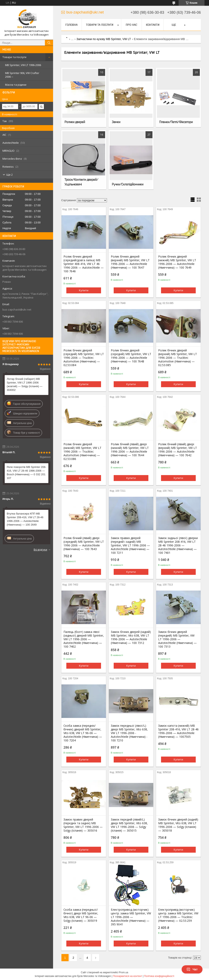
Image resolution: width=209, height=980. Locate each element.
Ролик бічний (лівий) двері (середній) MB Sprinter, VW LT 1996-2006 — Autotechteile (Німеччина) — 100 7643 (83, 543)
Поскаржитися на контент (127, 976)
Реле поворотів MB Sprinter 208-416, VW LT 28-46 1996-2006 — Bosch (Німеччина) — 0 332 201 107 (26, 472)
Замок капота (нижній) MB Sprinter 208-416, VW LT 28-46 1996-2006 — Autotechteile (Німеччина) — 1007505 (178, 731)
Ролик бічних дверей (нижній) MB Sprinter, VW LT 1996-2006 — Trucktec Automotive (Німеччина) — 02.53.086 (82, 451)
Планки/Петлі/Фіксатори (176, 122)
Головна (71, 24)
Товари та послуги (14, 57)
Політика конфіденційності (159, 976)
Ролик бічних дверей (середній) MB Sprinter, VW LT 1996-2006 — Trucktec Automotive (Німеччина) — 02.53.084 (83, 358)
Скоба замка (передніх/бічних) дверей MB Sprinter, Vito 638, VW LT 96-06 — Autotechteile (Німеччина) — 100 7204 (82, 733)
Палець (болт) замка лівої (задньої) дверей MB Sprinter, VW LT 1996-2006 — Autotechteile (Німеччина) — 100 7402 (83, 639)
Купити (83, 290)
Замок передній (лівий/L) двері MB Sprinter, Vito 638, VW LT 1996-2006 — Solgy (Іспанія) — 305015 (129, 825)
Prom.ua (123, 972)
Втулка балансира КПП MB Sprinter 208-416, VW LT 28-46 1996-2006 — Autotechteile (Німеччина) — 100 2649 (25, 519)
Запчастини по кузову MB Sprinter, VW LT (104, 39)
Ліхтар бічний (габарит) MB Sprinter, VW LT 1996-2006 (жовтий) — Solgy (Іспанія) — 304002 (24, 384)
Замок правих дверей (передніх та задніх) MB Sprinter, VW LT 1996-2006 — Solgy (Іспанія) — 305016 (83, 825)
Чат (192, 969)
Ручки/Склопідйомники (127, 184)
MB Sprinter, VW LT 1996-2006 (23, 65)
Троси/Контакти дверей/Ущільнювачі (81, 182)
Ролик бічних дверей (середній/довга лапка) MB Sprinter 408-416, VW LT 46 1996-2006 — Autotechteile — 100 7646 (83, 264)
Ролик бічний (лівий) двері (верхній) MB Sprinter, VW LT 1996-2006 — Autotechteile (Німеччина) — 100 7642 (177, 449)
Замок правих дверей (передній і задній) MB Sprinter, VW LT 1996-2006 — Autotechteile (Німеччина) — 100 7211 (130, 545)
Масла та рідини (15, 84)
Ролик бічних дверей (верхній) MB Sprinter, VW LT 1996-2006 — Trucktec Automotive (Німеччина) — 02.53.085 (177, 358)
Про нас (131, 24)
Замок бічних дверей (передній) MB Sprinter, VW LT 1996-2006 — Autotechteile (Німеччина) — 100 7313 (177, 639)
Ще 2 (9, 174)
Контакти (152, 24)
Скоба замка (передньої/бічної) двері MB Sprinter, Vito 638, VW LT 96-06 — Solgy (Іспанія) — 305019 (80, 915)
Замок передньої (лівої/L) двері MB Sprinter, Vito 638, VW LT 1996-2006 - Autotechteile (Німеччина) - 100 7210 (129, 733)
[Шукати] (49, 43)
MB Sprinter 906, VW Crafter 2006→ (22, 74)
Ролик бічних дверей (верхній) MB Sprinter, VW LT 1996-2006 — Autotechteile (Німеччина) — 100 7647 (130, 262)
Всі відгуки (40, 549)
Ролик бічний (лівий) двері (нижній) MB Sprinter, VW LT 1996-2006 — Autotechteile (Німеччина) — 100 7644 (130, 449)
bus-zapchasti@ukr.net (16, 309)
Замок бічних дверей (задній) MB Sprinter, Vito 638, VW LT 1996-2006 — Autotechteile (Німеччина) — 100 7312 (131, 637)
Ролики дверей (74, 122)
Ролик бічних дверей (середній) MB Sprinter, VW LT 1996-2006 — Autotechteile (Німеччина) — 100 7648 (131, 356)
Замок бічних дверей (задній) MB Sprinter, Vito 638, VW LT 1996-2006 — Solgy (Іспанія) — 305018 (178, 825)
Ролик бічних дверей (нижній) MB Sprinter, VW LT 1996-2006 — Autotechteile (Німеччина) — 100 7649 (177, 262)
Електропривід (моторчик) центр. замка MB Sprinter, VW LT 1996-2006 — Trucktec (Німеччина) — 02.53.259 (178, 915)
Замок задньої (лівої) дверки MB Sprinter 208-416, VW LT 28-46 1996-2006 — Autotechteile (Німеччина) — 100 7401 (178, 545)
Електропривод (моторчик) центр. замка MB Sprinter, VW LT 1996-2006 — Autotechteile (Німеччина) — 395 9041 (131, 917)
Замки (116, 122)
